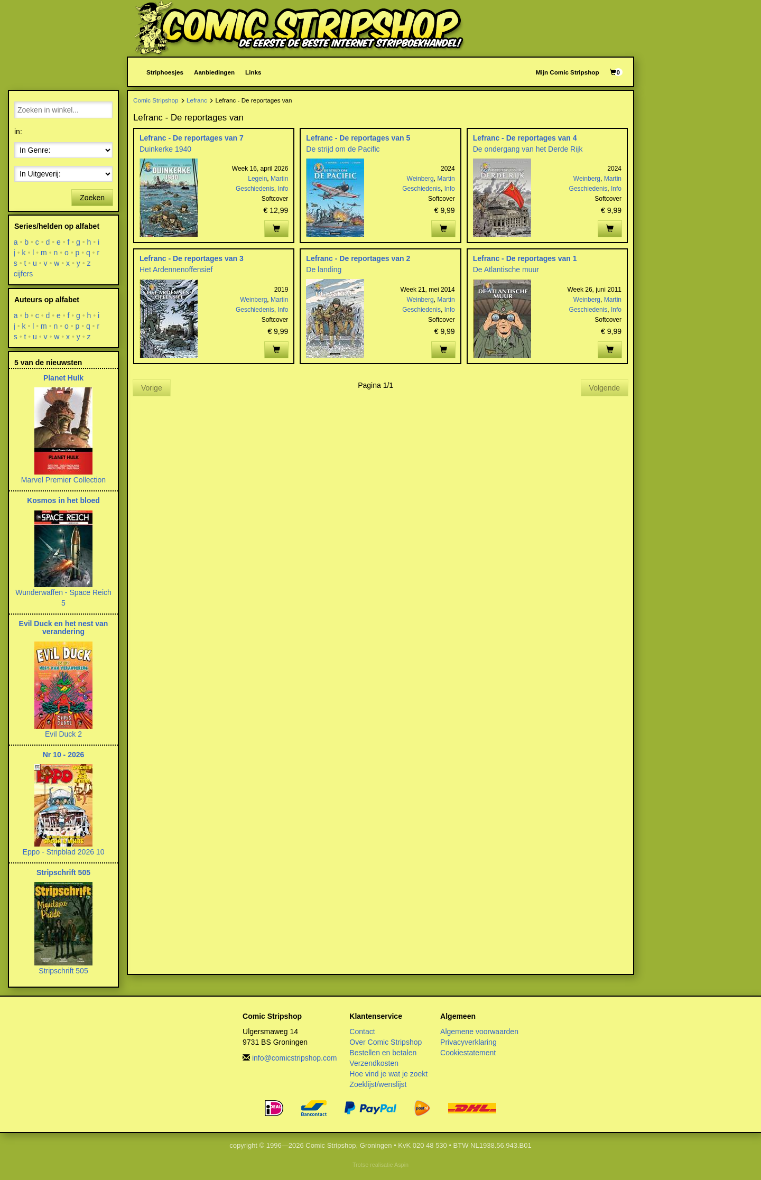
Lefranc (197, 100)
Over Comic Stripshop (385, 1042)
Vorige (151, 388)
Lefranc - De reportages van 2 (358, 258)
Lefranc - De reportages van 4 (525, 138)
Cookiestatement (468, 1052)
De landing (323, 269)
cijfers (23, 274)
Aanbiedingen (214, 72)
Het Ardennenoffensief (176, 269)
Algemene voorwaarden (479, 1031)
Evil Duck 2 (63, 734)
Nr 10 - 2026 (64, 754)
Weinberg (420, 178)
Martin (279, 178)
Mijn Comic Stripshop (567, 72)
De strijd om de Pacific (342, 149)
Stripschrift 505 (63, 872)
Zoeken (92, 197)
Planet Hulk (63, 378)
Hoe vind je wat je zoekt (388, 1074)
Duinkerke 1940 (165, 149)
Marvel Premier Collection (63, 480)
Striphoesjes (164, 72)
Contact (362, 1031)
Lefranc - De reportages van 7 (192, 138)
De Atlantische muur (506, 269)
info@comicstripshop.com (294, 1058)
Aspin (401, 1165)
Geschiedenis (255, 188)
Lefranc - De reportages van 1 (525, 258)
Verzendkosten (373, 1063)
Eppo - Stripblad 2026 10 (64, 852)
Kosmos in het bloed (63, 500)
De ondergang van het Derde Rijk (528, 149)
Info (282, 188)
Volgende (604, 388)
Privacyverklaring (468, 1042)
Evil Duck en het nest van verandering (63, 627)
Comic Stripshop (156, 100)
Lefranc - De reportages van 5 (358, 138)
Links (253, 72)
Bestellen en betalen (382, 1052)
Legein (257, 178)
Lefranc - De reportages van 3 (192, 258)
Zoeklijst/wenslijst (377, 1084)
